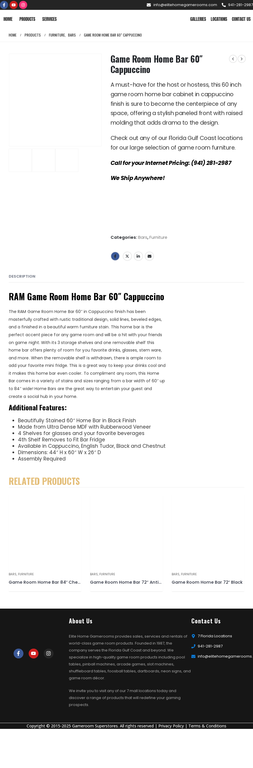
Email (149, 256)
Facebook (115, 256)
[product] (45, 530)
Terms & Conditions (207, 726)
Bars (142, 237)
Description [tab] (22, 276)
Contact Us (241, 19)
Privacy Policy (171, 726)
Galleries (198, 19)
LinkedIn (138, 256)
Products (27, 19)
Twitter (127, 256)
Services (49, 19)
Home (7, 19)
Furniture (158, 237)
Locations (219, 19)
